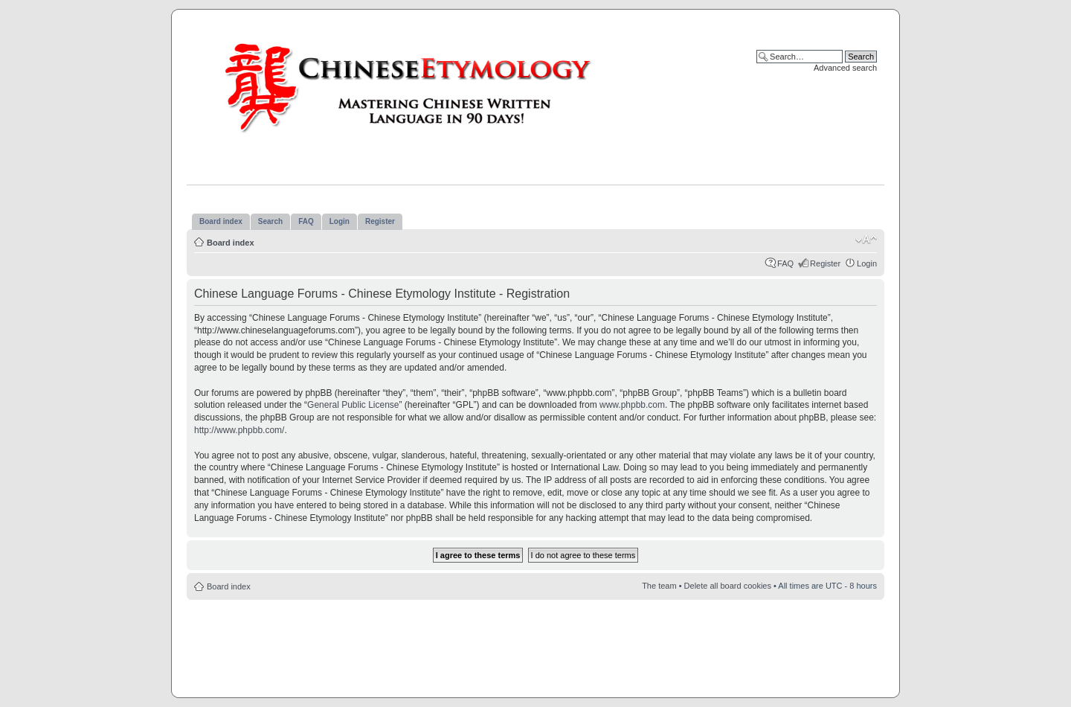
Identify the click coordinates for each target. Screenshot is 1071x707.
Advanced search (845, 67)
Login (867, 263)
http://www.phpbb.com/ (239, 430)
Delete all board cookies (727, 585)
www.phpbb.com (632, 405)
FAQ (785, 263)
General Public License (353, 405)
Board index (230, 242)
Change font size (866, 239)
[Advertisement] (535, 644)
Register (825, 263)
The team (659, 585)
